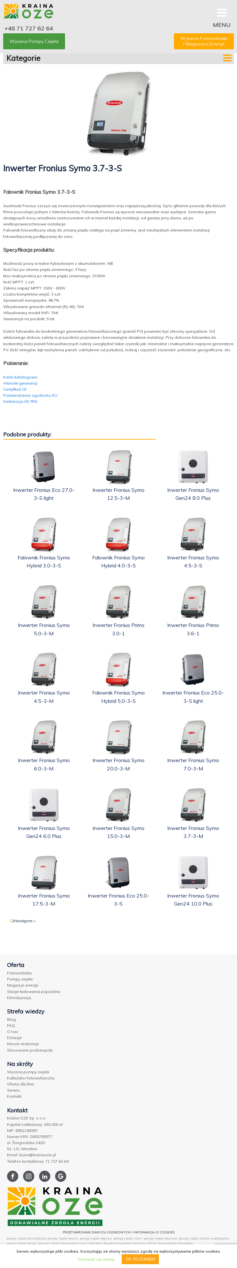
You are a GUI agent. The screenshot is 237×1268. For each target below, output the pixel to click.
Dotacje (14, 1037)
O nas (12, 1031)
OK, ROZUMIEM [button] (140, 1259)
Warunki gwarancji (20, 383)
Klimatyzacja (19, 997)
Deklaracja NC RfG (20, 401)
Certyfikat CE (15, 389)
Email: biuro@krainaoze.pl (31, 1154)
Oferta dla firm (20, 1084)
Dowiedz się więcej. (96, 1259)
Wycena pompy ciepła (28, 1071)
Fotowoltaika (19, 973)
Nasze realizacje (23, 1043)
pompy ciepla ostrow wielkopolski (204, 1238)
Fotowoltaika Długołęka (175, 1243)
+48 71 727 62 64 (28, 28)
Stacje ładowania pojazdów (33, 991)
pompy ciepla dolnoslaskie (26, 1238)
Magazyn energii (22, 985)
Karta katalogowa (20, 377)
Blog (11, 1019)
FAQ (11, 1025)
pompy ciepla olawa (21, 1243)
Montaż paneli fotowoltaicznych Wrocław (70, 1243)
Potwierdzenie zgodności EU (30, 395)
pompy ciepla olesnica (160, 1238)
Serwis (13, 1090)
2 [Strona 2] (13, 920)
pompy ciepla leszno (62, 1238)
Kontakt (14, 1096)
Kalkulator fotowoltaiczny (30, 1078)
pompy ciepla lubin (127, 1238)
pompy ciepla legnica (96, 1238)
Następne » (24, 920)
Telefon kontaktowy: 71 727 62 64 (38, 1161)
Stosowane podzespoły (30, 1050)
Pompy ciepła (20, 979)
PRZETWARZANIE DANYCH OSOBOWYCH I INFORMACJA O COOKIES (119, 1232)
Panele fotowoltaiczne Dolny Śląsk (129, 1243)
